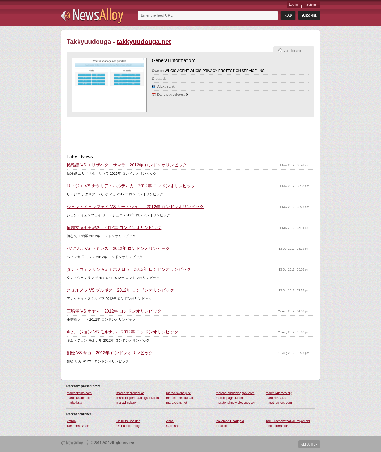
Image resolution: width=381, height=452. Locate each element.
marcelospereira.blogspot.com (137, 398)
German (172, 426)
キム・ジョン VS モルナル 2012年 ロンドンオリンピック (122, 332)
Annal (170, 421)
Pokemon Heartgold (230, 421)
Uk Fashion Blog (128, 426)
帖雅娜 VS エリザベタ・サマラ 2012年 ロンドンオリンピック (127, 165)
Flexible (221, 426)
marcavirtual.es (276, 398)
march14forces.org (279, 393)
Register (310, 4)
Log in (293, 4)
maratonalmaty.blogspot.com (236, 402)
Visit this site (292, 50)
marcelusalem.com (80, 398)
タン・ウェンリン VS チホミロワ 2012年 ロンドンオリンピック (129, 269)
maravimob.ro (126, 402)
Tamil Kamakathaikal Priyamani (288, 421)
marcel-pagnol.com (229, 398)
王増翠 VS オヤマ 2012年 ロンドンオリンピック (114, 311)
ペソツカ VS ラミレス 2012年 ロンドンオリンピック (118, 248)
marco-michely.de (178, 393)
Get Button (309, 444)
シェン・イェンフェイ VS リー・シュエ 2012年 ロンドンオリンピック (135, 207)
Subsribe (309, 15)
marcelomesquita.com (181, 398)
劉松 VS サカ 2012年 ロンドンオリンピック (110, 353)
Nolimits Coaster (128, 421)
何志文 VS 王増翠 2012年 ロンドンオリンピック (114, 228)
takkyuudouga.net (144, 41)
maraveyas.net (176, 402)
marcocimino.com (79, 393)
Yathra (71, 421)
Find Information (277, 426)
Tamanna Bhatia (78, 426)
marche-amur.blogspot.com (235, 393)
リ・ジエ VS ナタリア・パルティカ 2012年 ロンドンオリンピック (131, 186)
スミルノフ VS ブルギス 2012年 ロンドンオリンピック (120, 290)
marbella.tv (74, 402)
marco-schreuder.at (130, 393)
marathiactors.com (279, 402)
